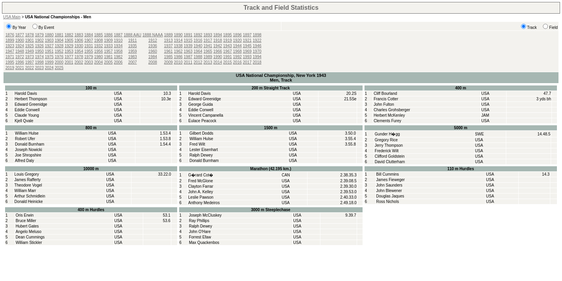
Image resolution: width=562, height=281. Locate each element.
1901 (29, 40)
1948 (19, 51)
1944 (237, 46)
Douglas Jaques (390, 196)
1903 (49, 40)
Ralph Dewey (200, 155)
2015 (227, 62)
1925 (29, 46)
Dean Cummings (30, 237)
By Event (46, 27)
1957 (108, 51)
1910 (118, 40)
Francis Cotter (385, 99)
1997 (29, 62)
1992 (237, 57)
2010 (178, 62)
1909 (108, 40)
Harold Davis (25, 93)
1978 (79, 57)
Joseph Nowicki (28, 150)
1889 (168, 35)
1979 (88, 57)
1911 (132, 40)
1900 (19, 40)
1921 (247, 40)
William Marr (25, 191)
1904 (59, 40)
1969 (247, 51)
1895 (227, 35)
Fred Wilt (197, 144)
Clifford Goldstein (390, 156)
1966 (217, 51)
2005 (108, 62)
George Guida (201, 104)
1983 (132, 57)
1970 (257, 51)
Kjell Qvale (23, 121)
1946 (257, 46)
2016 (237, 62)
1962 (178, 51)
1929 (69, 46)
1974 (39, 57)
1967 (227, 51)
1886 (108, 35)
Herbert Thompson (30, 99)
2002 (79, 62)
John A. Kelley (200, 192)
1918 (217, 40)
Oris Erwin (25, 215)
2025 (59, 68)
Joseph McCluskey (205, 215)
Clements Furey (387, 121)
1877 (19, 35)
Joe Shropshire (28, 155)
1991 (227, 57)
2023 (39, 68)
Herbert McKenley (389, 115)
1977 (69, 57)
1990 (217, 57)
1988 (198, 57)
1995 (9, 62)
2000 (59, 62)
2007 (132, 62)
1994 (257, 57)
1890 (178, 35)
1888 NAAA (152, 35)
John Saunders (389, 185)
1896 (237, 35)
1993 (247, 57)
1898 (257, 35)
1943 (227, 46)
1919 (227, 40)
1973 (29, 57)
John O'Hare (200, 231)
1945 (247, 46)
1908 (98, 40)
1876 (9, 35)
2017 (247, 62)
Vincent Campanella (206, 115)
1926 (39, 46)
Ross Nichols (387, 201)
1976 (59, 57)
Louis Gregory (26, 174)
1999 (49, 62)
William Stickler (29, 242)
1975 (49, 57)
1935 (132, 46)
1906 (79, 40)
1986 (178, 57)
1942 (217, 46)
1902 (39, 40)
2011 (188, 62)
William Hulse (27, 133)
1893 (207, 35)
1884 (88, 35)
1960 (152, 51)
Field (553, 27)
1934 (118, 46)
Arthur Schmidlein (29, 196)
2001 (69, 62)
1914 (178, 40)
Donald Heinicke (28, 201)
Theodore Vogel (28, 185)
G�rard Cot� (200, 175)
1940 (198, 46)
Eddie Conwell (26, 110)
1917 (207, 40)
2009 (168, 62)
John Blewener (389, 191)
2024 (49, 68)
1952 (59, 51)
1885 (98, 35)
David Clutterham (390, 162)
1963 (188, 51)
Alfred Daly (24, 160)
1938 (178, 46)
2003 (88, 62)
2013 (207, 62)
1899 (9, 40)
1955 (88, 51)
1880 (49, 35)
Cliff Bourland (385, 93)
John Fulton (383, 104)
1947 (9, 51)
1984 (152, 57)
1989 (207, 57)
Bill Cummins (387, 174)
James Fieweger (390, 180)
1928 (59, 46)
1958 (118, 51)
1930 (79, 46)
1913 (168, 40)
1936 (152, 46)
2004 (98, 62)
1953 (69, 51)
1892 (198, 35)
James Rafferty (27, 180)
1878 (29, 35)
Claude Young (26, 115)
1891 (188, 35)
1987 (188, 57)
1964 (198, 51)
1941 (207, 46)
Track (532, 27)
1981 (108, 57)
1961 (168, 51)
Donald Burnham (29, 144)
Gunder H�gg (387, 134)
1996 (19, 62)
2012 (198, 62)
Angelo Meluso (28, 231)
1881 (59, 35)
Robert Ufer (25, 139)
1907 (88, 40)
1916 (198, 40)
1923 (9, 46)
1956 (98, 51)
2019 (9, 68)
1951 (49, 51)
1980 (98, 57)
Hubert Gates (27, 226)
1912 (152, 40)
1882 (69, 35)
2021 (19, 68)
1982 (118, 57)
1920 (237, 40)
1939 (188, 46)
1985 (168, 57)
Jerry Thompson (389, 145)
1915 (188, 40)
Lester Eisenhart (203, 150)
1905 (69, 40)
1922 (257, 40)
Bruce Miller (26, 221)
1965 (207, 51)
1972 (19, 57)
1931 (88, 46)
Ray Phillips (199, 221)
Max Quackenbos (204, 242)
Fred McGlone (200, 181)
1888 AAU (132, 35)
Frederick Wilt (386, 151)
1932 (98, 46)
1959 (132, 51)
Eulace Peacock (203, 121)
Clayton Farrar (200, 186)
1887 (118, 35)
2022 (29, 68)
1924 (19, 46)
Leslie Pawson (200, 197)
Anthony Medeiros (204, 203)
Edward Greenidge (30, 104)
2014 (217, 62)
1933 (108, 46)
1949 (29, 51)
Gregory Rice (386, 140)
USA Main (11, 17)
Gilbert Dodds (201, 133)
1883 (79, 35)
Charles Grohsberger (391, 110)
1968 (237, 51)
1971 (9, 57)
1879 (39, 35)
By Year (19, 27)
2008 (152, 62)
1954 (79, 51)
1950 (39, 51)
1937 (168, 46)
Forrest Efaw (200, 237)
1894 (217, 35)
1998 (39, 62)
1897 (247, 35)
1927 (49, 46)
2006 (118, 62)
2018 (257, 62)
